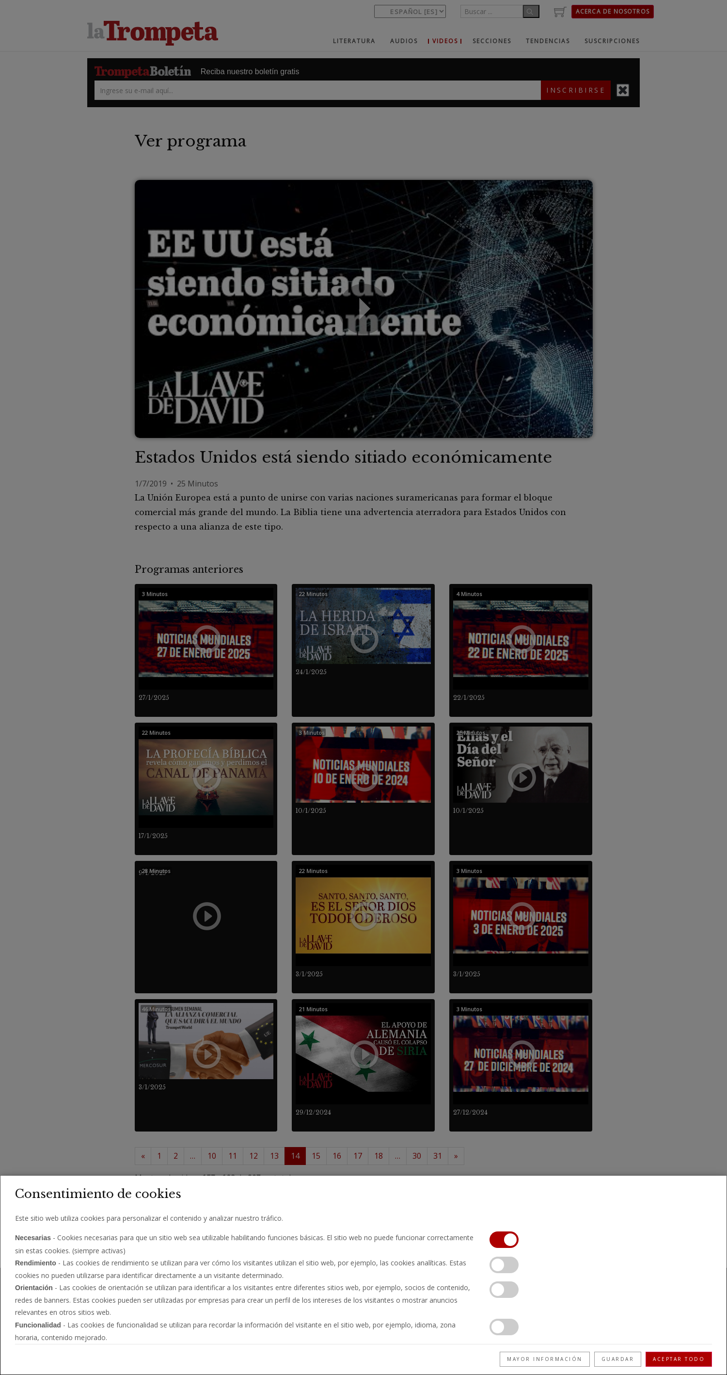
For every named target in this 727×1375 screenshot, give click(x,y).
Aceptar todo (679, 1359)
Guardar (617, 1359)
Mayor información (545, 1359)
